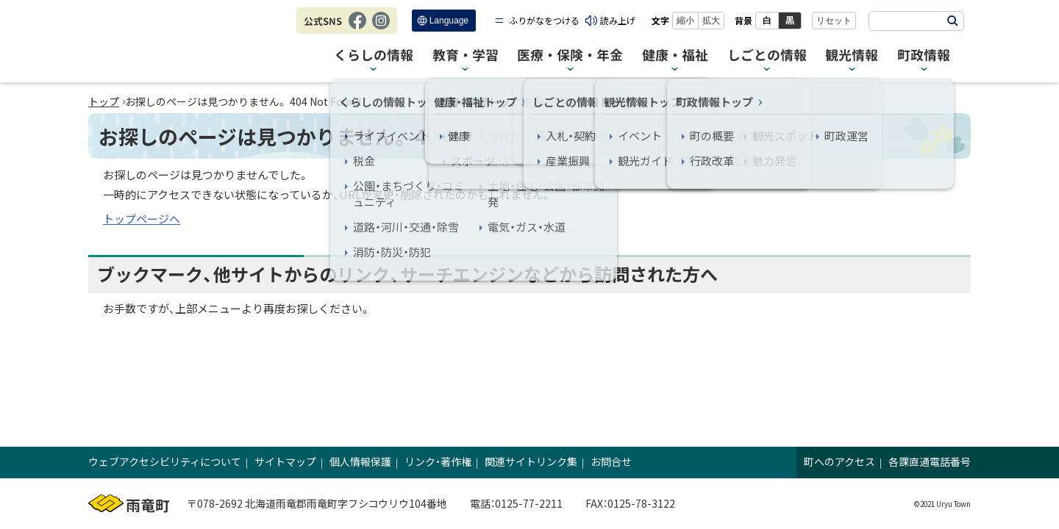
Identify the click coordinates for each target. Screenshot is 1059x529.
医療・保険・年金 (570, 55)
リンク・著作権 (437, 461)
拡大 (711, 20)
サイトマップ (285, 461)
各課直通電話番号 (929, 461)
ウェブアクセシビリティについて (164, 461)
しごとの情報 (767, 55)
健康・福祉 (675, 55)
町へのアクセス (839, 461)
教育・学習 (465, 55)
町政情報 (923, 55)
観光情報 (851, 55)
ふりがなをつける (544, 20)
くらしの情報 (373, 55)
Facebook (357, 27)
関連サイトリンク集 (531, 461)
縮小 (685, 20)
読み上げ (617, 20)
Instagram (381, 27)
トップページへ (141, 218)
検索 (952, 21)
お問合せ (611, 461)
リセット (834, 20)
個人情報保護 (360, 461)
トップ (103, 101)
